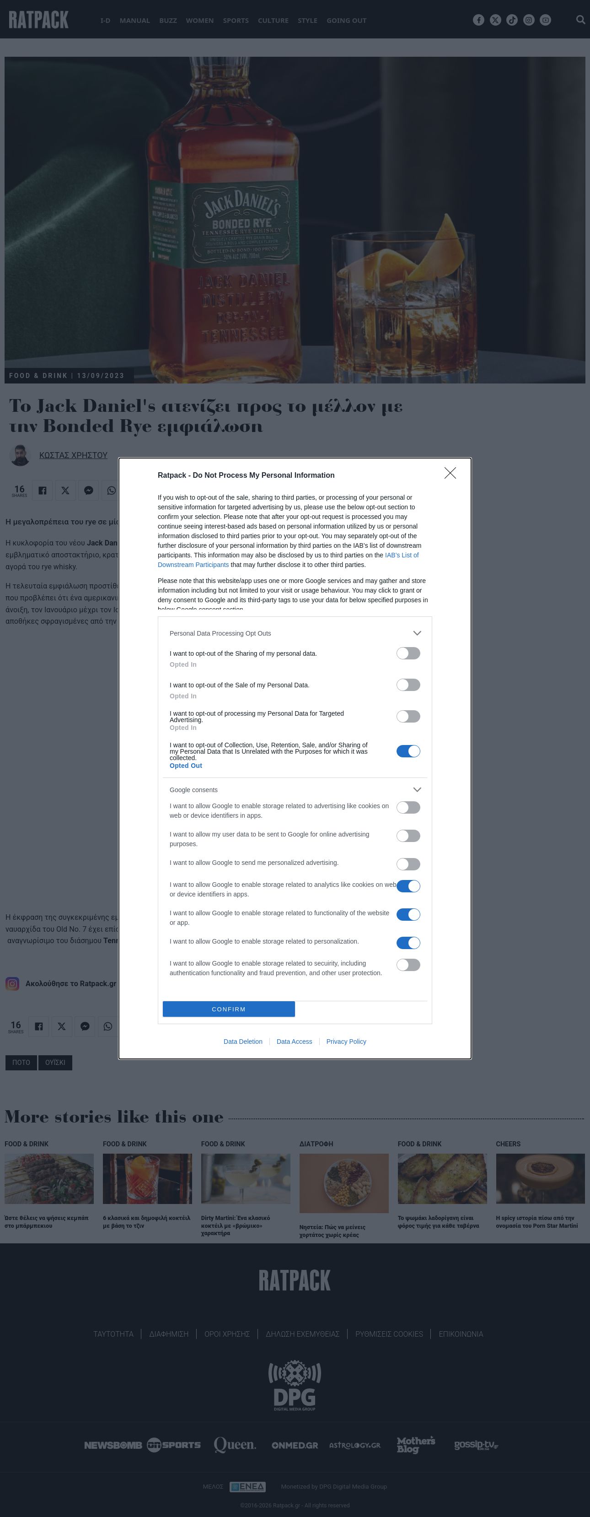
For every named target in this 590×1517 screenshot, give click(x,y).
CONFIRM (229, 1008)
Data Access (294, 1041)
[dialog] (295, 758)
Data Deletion (243, 1041)
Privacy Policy (346, 1041)
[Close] (453, 476)
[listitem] (295, 633)
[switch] (408, 653)
